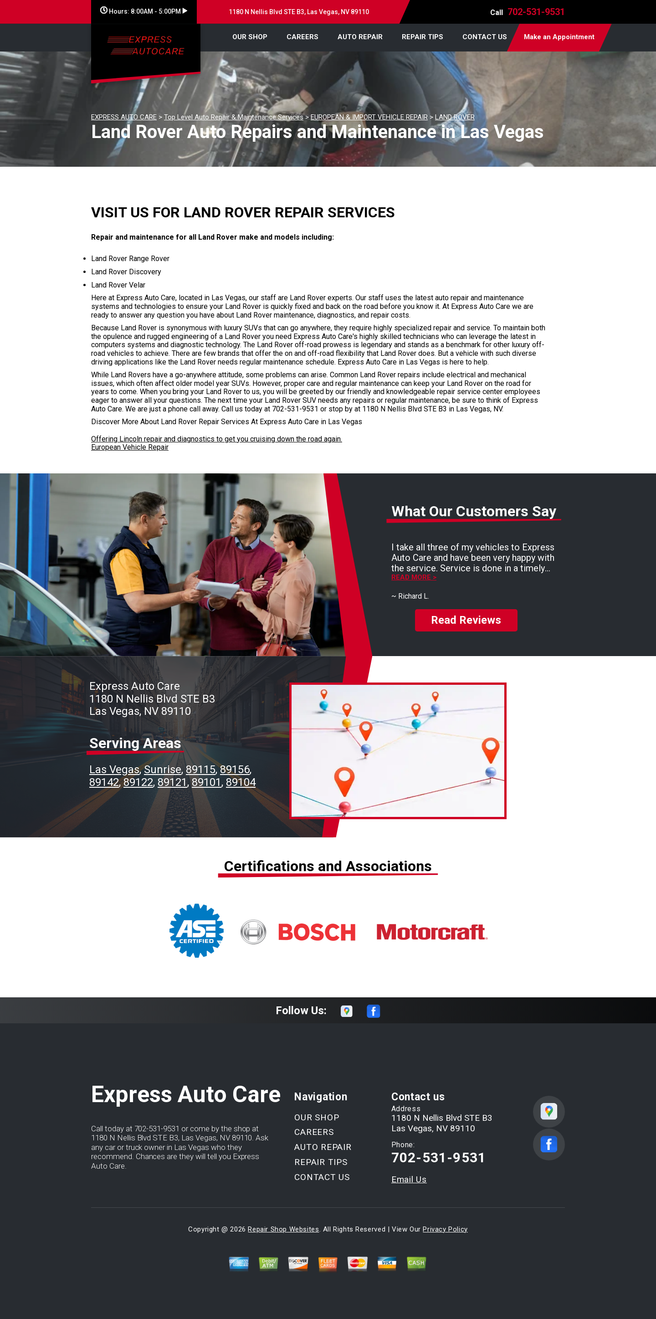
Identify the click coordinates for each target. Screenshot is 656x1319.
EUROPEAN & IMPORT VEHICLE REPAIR (369, 117)
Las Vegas (114, 769)
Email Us (409, 1179)
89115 (200, 769)
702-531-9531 (536, 11)
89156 (235, 769)
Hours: (143, 11)
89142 (104, 782)
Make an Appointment (559, 37)
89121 (172, 782)
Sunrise (162, 769)
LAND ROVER (455, 117)
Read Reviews (466, 620)
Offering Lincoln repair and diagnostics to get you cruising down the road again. (216, 439)
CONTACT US (484, 37)
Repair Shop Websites (283, 1229)
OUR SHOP (249, 37)
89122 (138, 782)
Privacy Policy (445, 1229)
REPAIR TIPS (422, 37)
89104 (241, 782)
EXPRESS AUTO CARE (124, 117)
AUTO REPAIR (360, 37)
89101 (206, 782)
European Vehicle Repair (130, 447)
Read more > (413, 577)
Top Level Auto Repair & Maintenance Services (233, 117)
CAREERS (302, 37)
